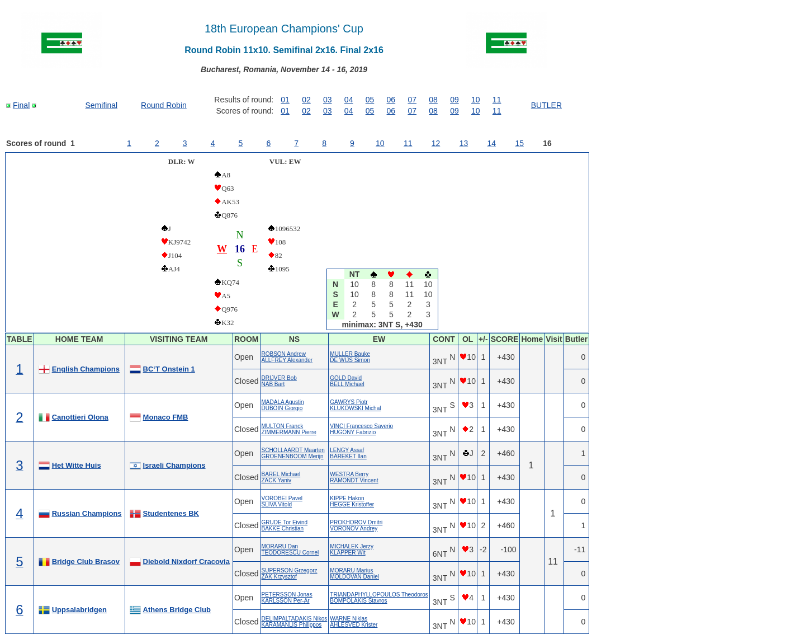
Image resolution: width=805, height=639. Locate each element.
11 (497, 99)
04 (348, 99)
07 (412, 99)
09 (454, 99)
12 (436, 143)
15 (519, 143)
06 (391, 99)
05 (370, 99)
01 (285, 99)
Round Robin (164, 105)
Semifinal (102, 105)
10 (475, 99)
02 (306, 99)
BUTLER (546, 105)
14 (491, 143)
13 (464, 143)
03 (327, 99)
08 (433, 99)
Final (21, 105)
